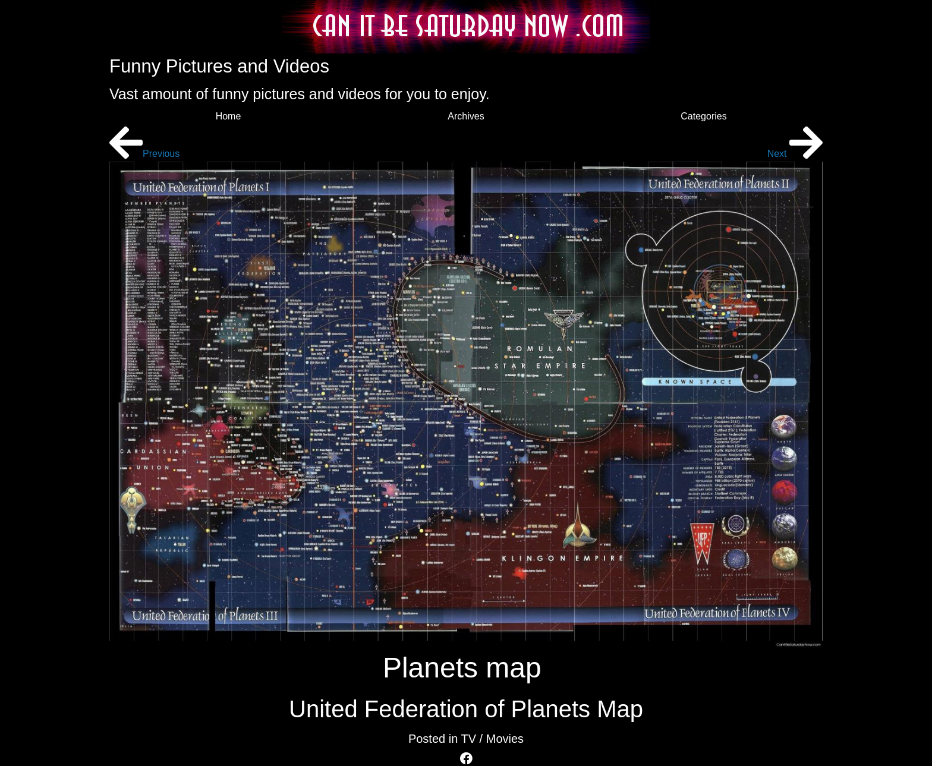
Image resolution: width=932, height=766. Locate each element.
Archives (466, 116)
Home (228, 116)
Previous (144, 154)
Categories (703, 116)
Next (795, 154)
